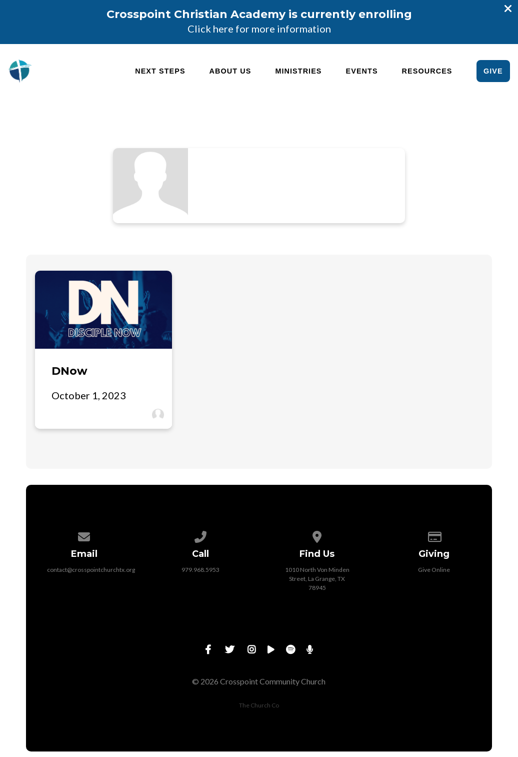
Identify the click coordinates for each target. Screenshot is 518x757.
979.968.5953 (201, 569)
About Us (231, 71)
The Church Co (259, 705)
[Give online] (434, 535)
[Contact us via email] (84, 535)
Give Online (434, 569)
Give (493, 71)
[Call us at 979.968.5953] (201, 535)
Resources (427, 71)
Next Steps (160, 71)
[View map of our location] (317, 535)
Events (362, 71)
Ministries (298, 71)
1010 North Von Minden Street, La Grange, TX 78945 (317, 578)
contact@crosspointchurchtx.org (91, 569)
